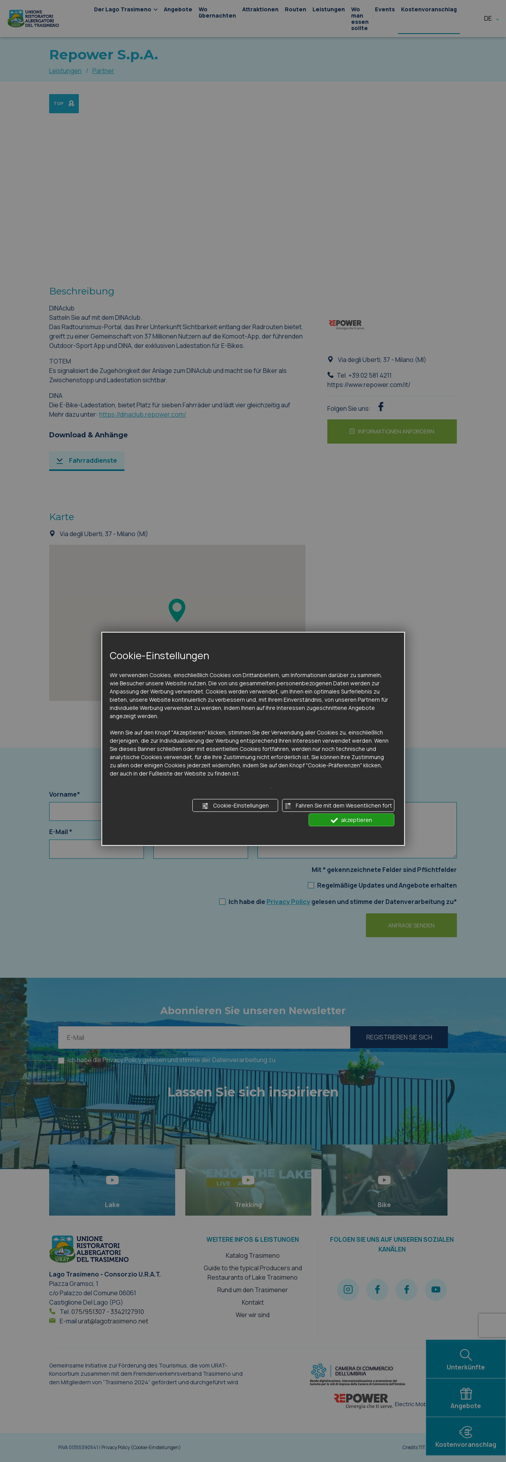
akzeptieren (351, 820)
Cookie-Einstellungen (235, 805)
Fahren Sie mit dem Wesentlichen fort (338, 805)
